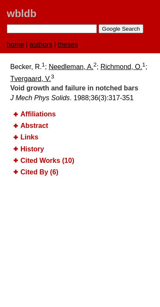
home (15, 44)
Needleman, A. (71, 66)
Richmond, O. (121, 66)
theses (68, 44)
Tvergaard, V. (30, 78)
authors (40, 44)
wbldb (21, 13)
